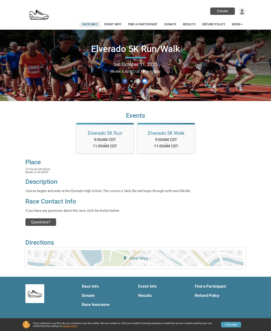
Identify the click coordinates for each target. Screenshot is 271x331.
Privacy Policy (70, 326)
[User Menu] (242, 11)
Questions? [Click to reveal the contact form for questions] (40, 222)
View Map (135, 258)
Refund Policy (213, 24)
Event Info (112, 24)
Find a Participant (143, 24)
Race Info (90, 24)
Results (189, 24)
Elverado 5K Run (105, 133)
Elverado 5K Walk (166, 133)
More (236, 24)
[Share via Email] (138, 81)
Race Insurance (96, 304)
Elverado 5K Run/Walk (135, 49)
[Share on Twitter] (131, 81)
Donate (222, 11)
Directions (153, 71)
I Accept (231, 324)
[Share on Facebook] (125, 81)
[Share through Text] (145, 81)
